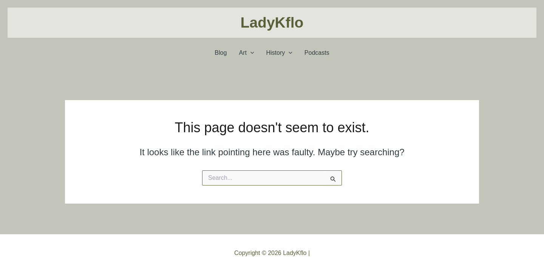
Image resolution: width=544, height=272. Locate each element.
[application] (250, 53)
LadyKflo (272, 22)
